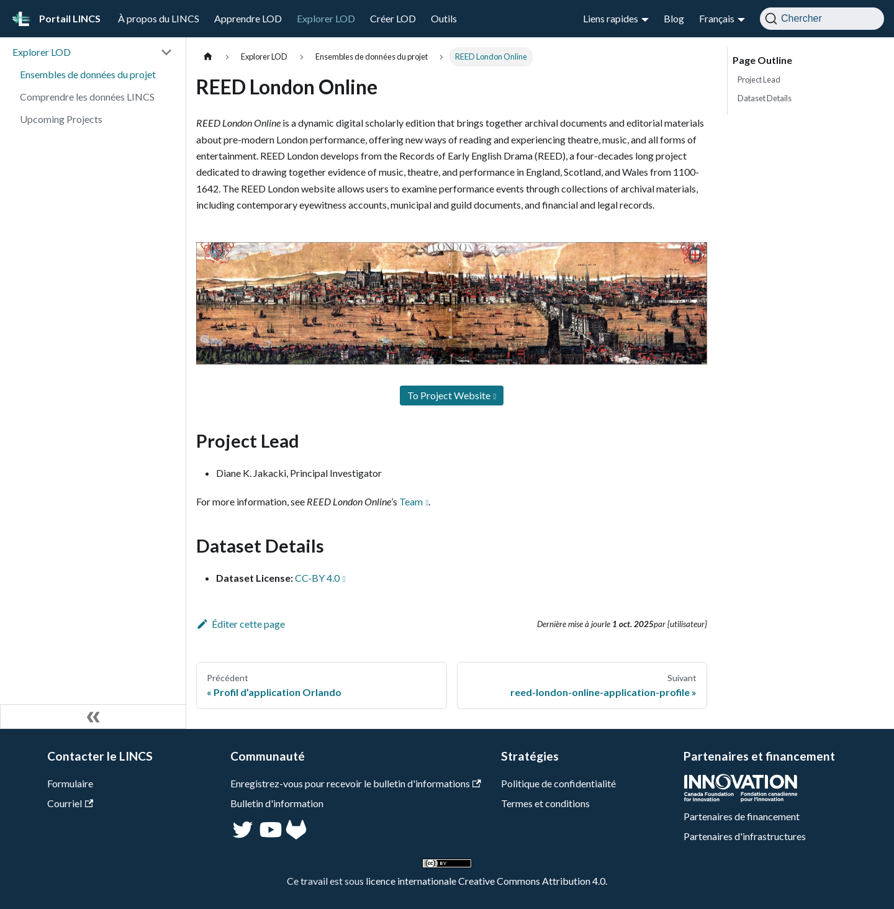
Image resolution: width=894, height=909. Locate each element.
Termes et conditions (545, 803)
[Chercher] (822, 18)
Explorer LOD (326, 18)
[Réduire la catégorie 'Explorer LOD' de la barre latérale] (166, 52)
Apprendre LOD (248, 18)
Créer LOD (393, 18)
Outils (444, 18)
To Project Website (448, 395)
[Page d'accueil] (208, 56)
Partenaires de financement (742, 816)
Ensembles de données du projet (88, 74)
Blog (674, 18)
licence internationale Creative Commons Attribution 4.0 (485, 881)
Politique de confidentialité (558, 783)
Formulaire (70, 783)
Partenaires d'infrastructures (745, 836)
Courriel (70, 803)
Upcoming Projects (61, 119)
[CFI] (741, 798)
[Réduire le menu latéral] (93, 716)
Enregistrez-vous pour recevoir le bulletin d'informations (355, 783)
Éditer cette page (240, 624)
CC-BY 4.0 (317, 578)
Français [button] (716, 18)
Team (411, 501)
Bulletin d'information (276, 803)
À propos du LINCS (158, 18)
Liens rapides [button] (610, 18)
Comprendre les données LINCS (87, 96)
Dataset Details (765, 98)
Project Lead (759, 79)
